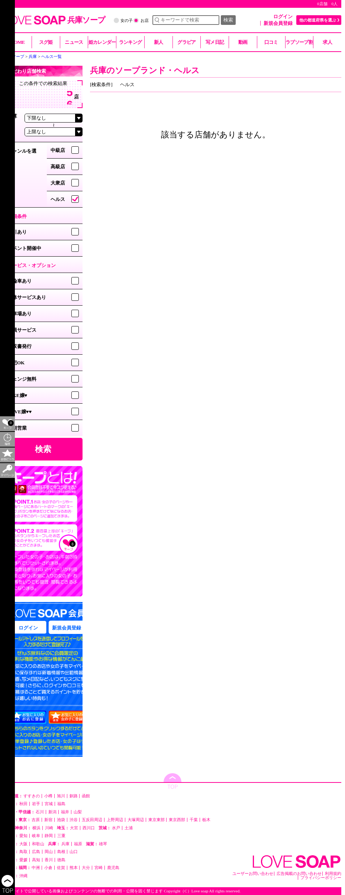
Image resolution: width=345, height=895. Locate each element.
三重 (61, 836)
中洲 (36, 868)
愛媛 (23, 860)
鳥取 (23, 852)
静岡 (49, 836)
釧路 (74, 796)
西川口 (89, 828)
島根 (61, 852)
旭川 (61, 796)
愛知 (23, 836)
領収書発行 (19, 346)
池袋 (61, 820)
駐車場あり (19, 313)
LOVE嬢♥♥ (19, 411)
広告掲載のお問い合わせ (299, 874)
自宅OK (16, 362)
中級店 (58, 150)
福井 (65, 812)
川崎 (49, 828)
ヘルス (58, 199)
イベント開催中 (24, 248)
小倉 (48, 868)
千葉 (194, 820)
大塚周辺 (136, 820)
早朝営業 (17, 428)
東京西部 (177, 820)
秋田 (23, 804)
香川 (49, 860)
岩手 (36, 804)
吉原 (36, 820)
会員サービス (21, 330)
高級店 (58, 166)
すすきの (31, 796)
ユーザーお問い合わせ (252, 874)
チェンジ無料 (21, 379)
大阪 (23, 844)
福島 (61, 804)
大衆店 (58, 182)
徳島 (61, 860)
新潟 (52, 812)
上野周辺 (115, 820)
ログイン (283, 16)
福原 (78, 844)
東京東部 (156, 820)
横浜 (36, 828)
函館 (86, 796)
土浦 (129, 828)
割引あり (17, 232)
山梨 (78, 812)
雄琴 (103, 844)
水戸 (116, 828)
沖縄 (23, 876)
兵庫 (65, 844)
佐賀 (61, 868)
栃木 (206, 820)
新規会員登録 (278, 23)
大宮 (74, 828)
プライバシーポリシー (320, 878)
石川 (40, 812)
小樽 (48, 796)
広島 (36, 852)
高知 (36, 860)
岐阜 (36, 836)
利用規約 (333, 874)
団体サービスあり (26, 297)
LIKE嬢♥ (17, 395)
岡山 (49, 852)
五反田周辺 (92, 820)
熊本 (74, 868)
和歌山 (38, 844)
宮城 (49, 804)
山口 (74, 852)
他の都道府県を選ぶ (317, 20)
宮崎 (98, 868)
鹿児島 (113, 868)
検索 (228, 20)
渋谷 (74, 820)
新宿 (48, 820)
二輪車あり (19, 281)
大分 (86, 868)
